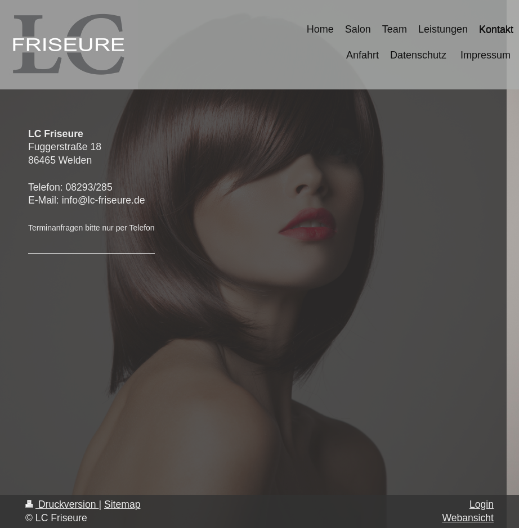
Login (481, 504)
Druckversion (62, 504)
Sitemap (122, 504)
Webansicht (468, 518)
